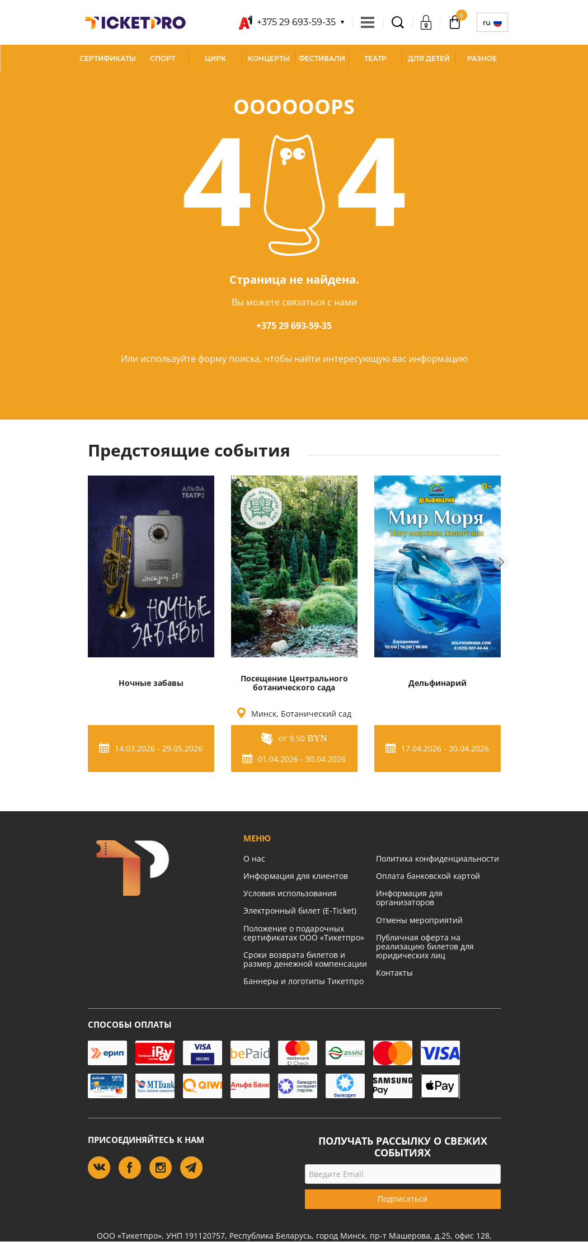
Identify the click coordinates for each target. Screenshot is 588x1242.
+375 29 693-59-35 (294, 325)
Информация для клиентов (295, 876)
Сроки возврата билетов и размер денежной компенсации (305, 959)
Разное (482, 58)
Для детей (429, 58)
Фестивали (322, 58)
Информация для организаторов (409, 897)
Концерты (269, 58)
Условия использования (290, 893)
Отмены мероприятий (419, 920)
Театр (375, 58)
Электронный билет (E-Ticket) (299, 910)
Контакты (394, 972)
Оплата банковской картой (428, 876)
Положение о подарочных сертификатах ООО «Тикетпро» (303, 933)
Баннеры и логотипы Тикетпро (303, 981)
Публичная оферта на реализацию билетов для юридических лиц (425, 946)
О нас (254, 858)
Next (501, 562)
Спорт (162, 58)
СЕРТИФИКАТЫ (107, 58)
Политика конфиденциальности (437, 858)
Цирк (215, 58)
